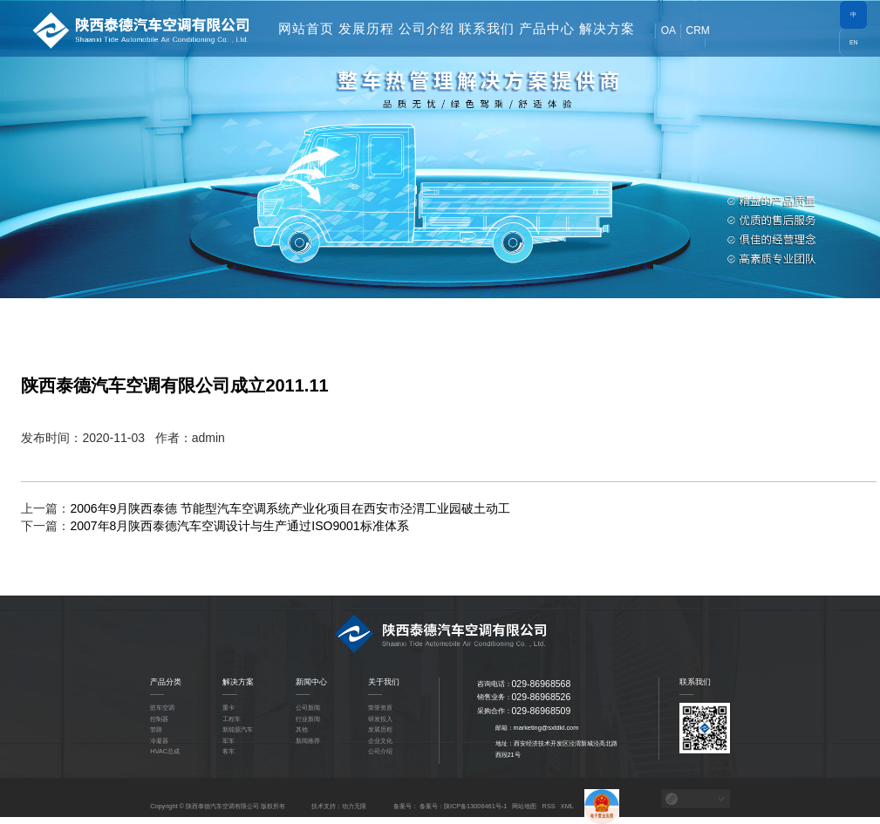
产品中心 (547, 28)
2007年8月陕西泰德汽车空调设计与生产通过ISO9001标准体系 (239, 526)
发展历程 (366, 28)
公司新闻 (308, 708)
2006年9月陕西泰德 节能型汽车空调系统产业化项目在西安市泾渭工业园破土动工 (290, 508)
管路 (156, 729)
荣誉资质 (380, 708)
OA (668, 30)
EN (853, 42)
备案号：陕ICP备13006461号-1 (463, 806)
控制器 (159, 719)
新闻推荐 (308, 741)
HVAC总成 (165, 751)
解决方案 (607, 28)
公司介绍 (426, 28)
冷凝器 (159, 741)
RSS (549, 806)
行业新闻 (308, 719)
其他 (302, 729)
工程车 (231, 719)
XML (567, 806)
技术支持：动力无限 (338, 806)
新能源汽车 (237, 729)
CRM (697, 30)
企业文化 (380, 741)
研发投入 (380, 719)
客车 (228, 751)
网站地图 (524, 806)
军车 (228, 741)
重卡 (228, 708)
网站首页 (306, 28)
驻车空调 (162, 708)
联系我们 (487, 28)
